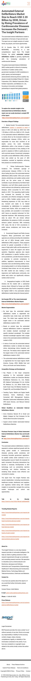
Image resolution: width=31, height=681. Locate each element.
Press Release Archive (18, 664)
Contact (28, 671)
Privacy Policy (20, 671)
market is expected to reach (19, 127)
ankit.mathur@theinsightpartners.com (17, 593)
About (8, 664)
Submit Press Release (9, 668)
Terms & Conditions (22, 668)
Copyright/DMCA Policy (7, 671)
